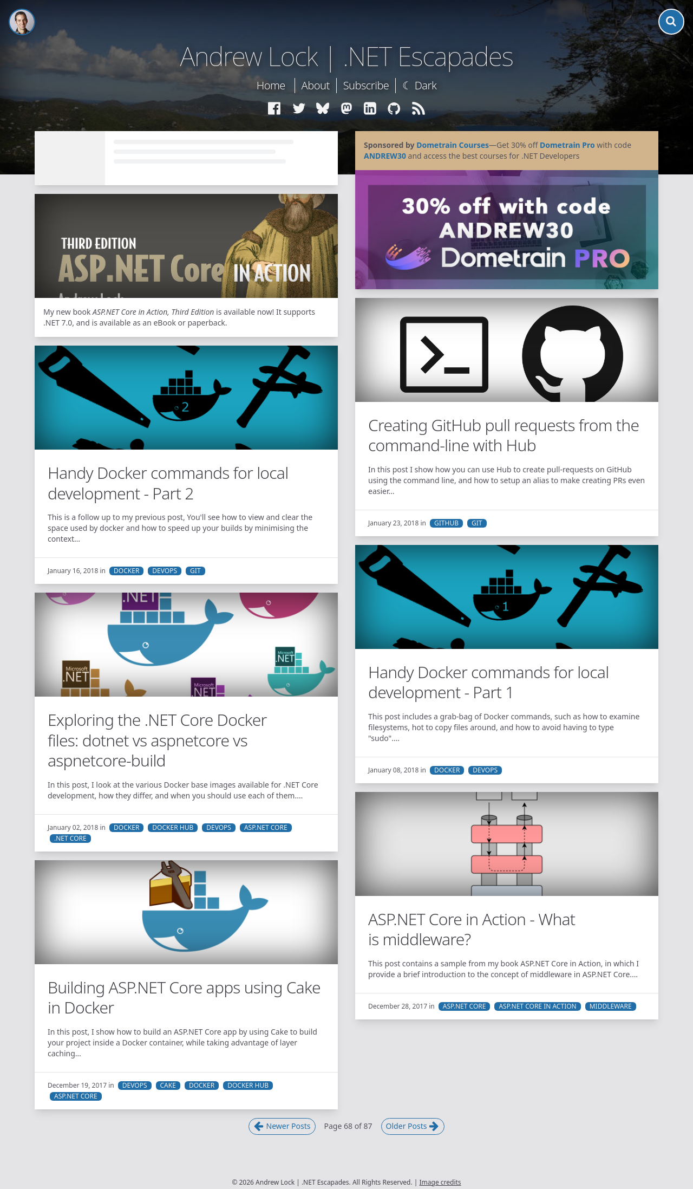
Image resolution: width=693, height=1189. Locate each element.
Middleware (611, 1006)
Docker (126, 571)
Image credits (440, 1182)
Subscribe (366, 85)
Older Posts (413, 1126)
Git (477, 523)
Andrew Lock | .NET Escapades (346, 56)
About (316, 85)
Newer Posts (282, 1126)
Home (271, 85)
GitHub (446, 523)
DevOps (164, 571)
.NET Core (70, 838)
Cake (168, 1085)
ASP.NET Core (265, 827)
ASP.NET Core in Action (537, 1006)
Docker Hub (172, 827)
